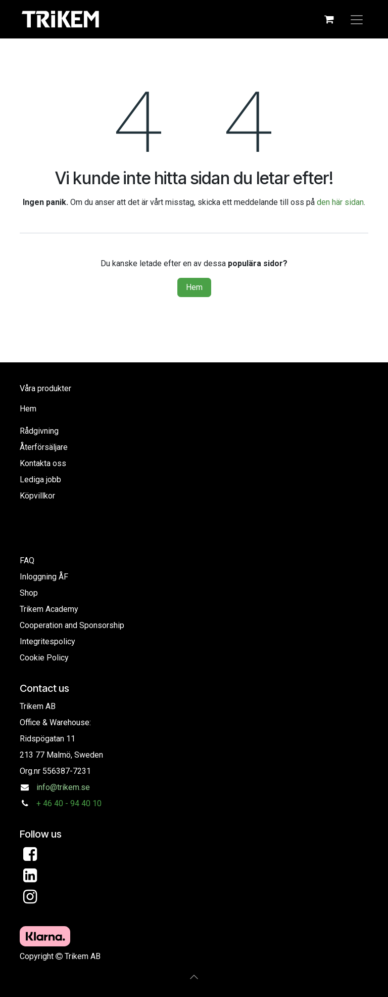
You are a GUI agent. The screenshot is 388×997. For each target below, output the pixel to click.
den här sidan (340, 202)
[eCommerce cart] (329, 19)
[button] (194, 977)
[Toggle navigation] (356, 19)
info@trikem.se (63, 787)
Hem (194, 287)
